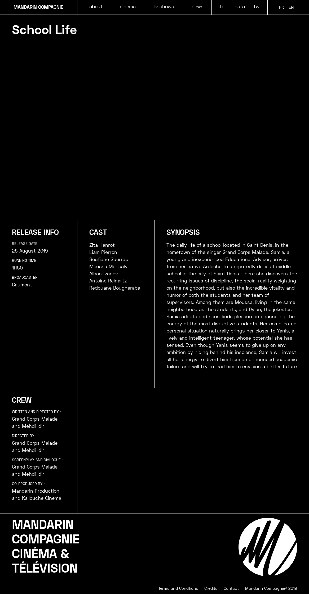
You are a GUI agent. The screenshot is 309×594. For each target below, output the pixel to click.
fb (222, 6)
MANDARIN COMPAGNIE (38, 7)
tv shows (163, 6)
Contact (231, 588)
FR (281, 7)
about (96, 6)
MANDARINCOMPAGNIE (46, 532)
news (198, 6)
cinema (128, 6)
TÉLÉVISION (45, 568)
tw (256, 6)
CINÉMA (34, 554)
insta (239, 6)
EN (291, 7)
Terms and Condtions (178, 588)
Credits (210, 588)
